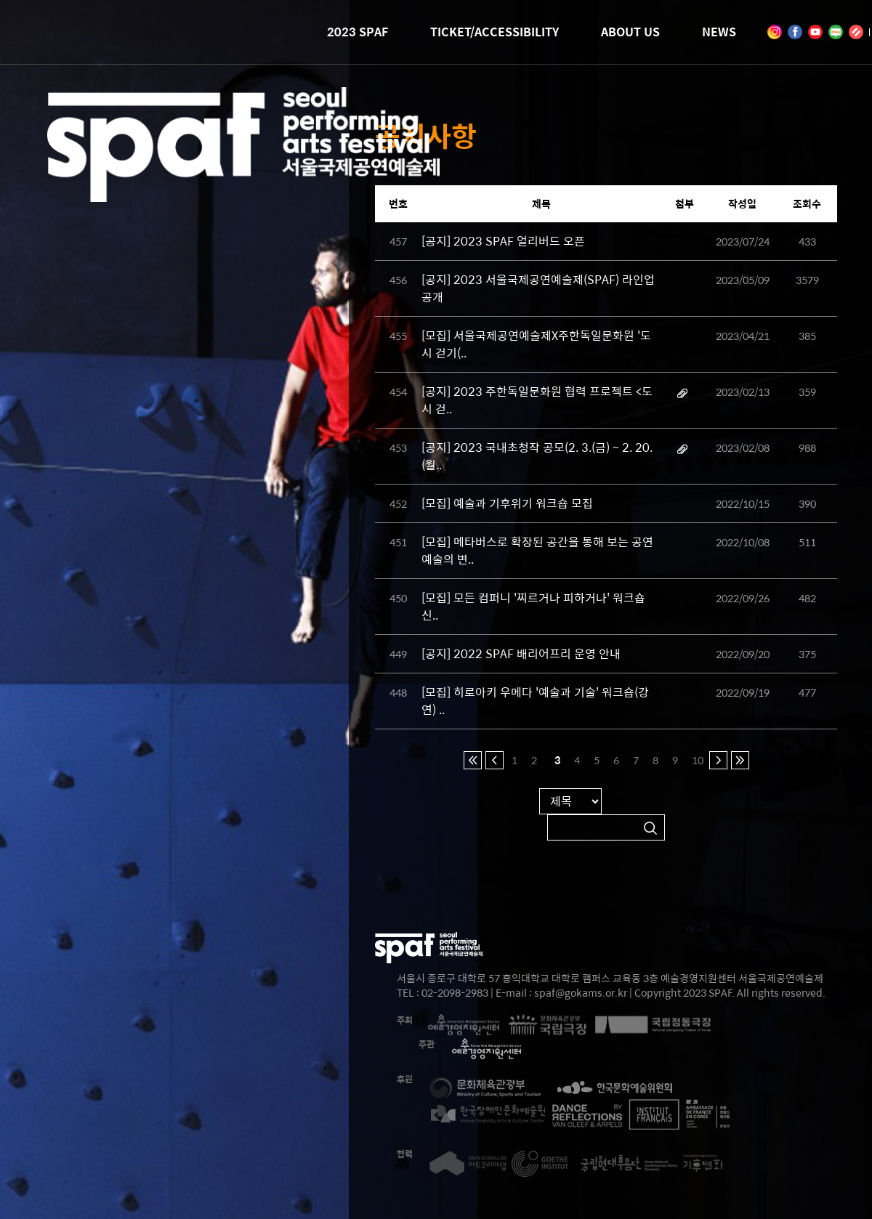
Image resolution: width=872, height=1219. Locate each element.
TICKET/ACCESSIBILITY (494, 32)
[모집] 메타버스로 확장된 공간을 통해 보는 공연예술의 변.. (537, 550)
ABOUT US (630, 32)
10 (696, 760)
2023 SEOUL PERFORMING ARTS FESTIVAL (243, 181)
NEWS (719, 32)
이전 (494, 760)
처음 (473, 760)
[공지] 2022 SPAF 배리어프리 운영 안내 (521, 653)
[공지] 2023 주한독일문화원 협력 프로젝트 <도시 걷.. (537, 400)
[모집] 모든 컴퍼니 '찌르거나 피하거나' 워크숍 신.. (533, 606)
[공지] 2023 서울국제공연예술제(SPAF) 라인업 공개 (538, 288)
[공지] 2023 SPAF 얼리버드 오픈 (503, 241)
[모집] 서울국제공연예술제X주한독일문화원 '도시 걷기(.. (536, 344)
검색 (650, 828)
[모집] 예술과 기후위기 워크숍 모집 (507, 503)
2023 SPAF (357, 32)
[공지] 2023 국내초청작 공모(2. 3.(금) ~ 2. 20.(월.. (537, 456)
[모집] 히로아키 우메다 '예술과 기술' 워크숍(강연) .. (535, 700)
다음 (718, 760)
